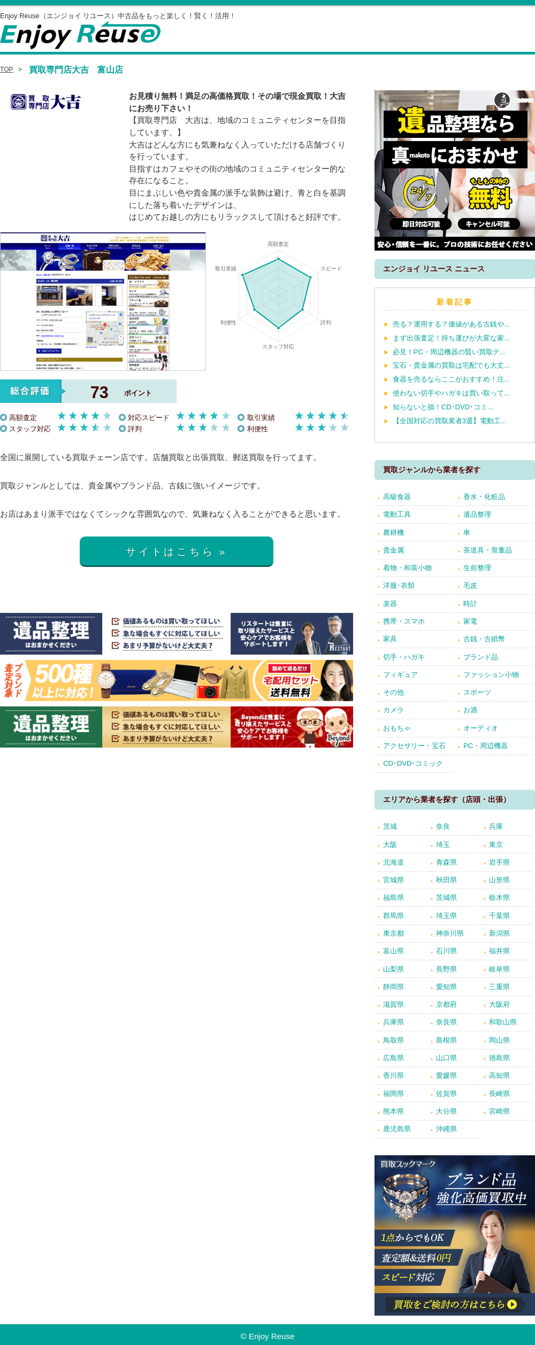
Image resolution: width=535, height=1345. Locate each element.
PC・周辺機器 (485, 746)
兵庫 (496, 826)
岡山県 (499, 1040)
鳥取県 (393, 1040)
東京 (496, 845)
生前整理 (477, 568)
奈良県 (446, 1022)
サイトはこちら (170, 551)
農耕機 (393, 532)
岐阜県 (499, 969)
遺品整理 (477, 514)
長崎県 (499, 1094)
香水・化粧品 (484, 497)
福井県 (499, 951)
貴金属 (393, 550)
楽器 (390, 604)
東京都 (393, 933)
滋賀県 (393, 1004)
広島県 (393, 1058)
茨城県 (446, 897)
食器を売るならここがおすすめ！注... (451, 379)
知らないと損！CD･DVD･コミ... (443, 407)
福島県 (393, 897)
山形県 (499, 880)
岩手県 (499, 862)
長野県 (446, 969)
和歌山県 (503, 1022)
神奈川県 (450, 933)
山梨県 (393, 969)
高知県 (499, 1075)
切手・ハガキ (404, 657)
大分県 (446, 1111)
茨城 (390, 826)
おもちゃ (397, 728)
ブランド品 (480, 657)
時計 (470, 604)
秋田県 (446, 880)
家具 (390, 639)
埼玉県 (446, 916)
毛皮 (470, 585)
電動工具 (397, 514)
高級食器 (397, 497)
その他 (393, 692)
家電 (470, 621)
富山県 (393, 951)
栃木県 (499, 897)
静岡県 (393, 987)
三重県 (499, 987)
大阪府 (499, 1004)
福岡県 (393, 1094)
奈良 (443, 826)
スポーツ (477, 692)
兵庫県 (393, 1022)
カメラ (393, 710)
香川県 (393, 1075)
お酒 (470, 710)
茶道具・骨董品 (487, 550)
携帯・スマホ (404, 621)
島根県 (446, 1040)
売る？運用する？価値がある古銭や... (451, 324)
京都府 (446, 1004)
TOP (6, 69)
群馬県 (393, 916)
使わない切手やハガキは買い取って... (451, 393)
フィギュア (400, 675)
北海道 (393, 862)
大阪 (390, 845)
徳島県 (499, 1058)
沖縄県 (446, 1129)
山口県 (446, 1058)
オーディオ (480, 728)
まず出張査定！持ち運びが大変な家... (451, 338)
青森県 (446, 862)
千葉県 (499, 916)
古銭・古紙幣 (484, 639)
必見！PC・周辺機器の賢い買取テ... (449, 352)
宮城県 (393, 880)
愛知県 (446, 987)
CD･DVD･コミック (413, 763)
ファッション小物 (491, 675)
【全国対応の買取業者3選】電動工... (450, 421)
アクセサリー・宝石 (414, 746)
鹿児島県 (397, 1129)
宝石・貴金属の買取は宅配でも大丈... (451, 365)
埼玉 (443, 845)
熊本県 (393, 1111)
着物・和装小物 (407, 568)
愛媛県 (446, 1075)
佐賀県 (446, 1094)
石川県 (446, 951)
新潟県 (499, 933)
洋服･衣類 (399, 585)
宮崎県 (499, 1111)
